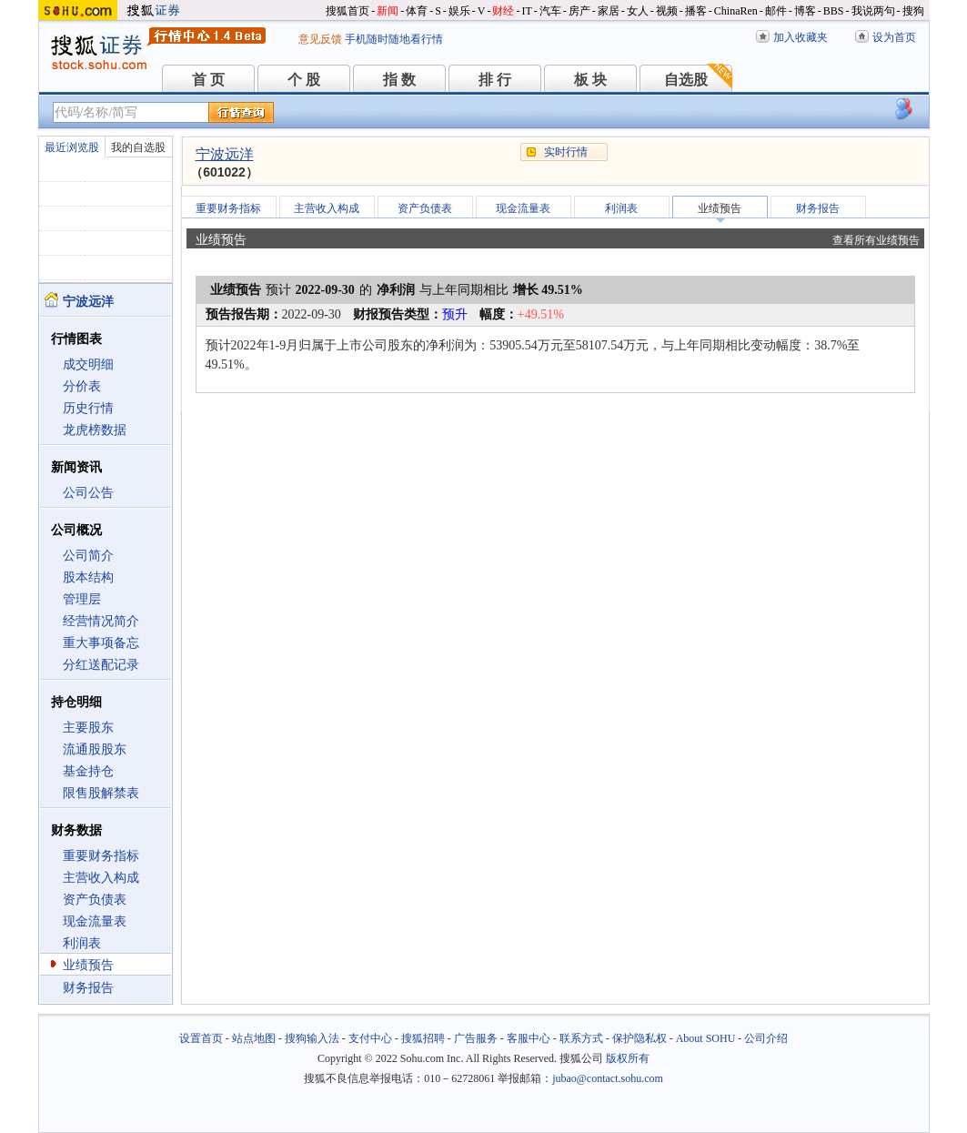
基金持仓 (88, 771)
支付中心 (370, 1038)
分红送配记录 (101, 665)
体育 (417, 11)
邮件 (776, 11)
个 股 (303, 79)
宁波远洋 (225, 154)
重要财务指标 (101, 856)
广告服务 (476, 1038)
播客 (696, 11)
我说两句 (873, 11)
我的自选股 (138, 147)
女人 (638, 11)
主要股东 (88, 727)
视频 (667, 11)
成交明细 (88, 364)
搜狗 (913, 11)
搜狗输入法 (312, 1038)
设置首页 (201, 1038)
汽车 (550, 11)
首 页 (208, 79)
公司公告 (88, 493)
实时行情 (566, 152)
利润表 (82, 943)
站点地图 (254, 1038)
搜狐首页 (347, 11)
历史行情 (88, 408)
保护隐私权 (639, 1038)
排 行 (494, 79)
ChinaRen (736, 11)
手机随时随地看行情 (394, 39)
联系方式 (581, 1038)
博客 (805, 11)
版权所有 (628, 1058)
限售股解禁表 (101, 793)
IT (526, 11)
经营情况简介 (101, 621)
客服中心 (528, 1038)
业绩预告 (88, 965)
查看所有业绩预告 (876, 240)
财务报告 (88, 988)
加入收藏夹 (800, 37)
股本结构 (88, 577)
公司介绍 (766, 1038)
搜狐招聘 (423, 1038)
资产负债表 (94, 899)
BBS (833, 11)
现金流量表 (94, 921)
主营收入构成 (101, 878)
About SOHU (706, 1038)
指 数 (399, 79)
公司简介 (88, 555)
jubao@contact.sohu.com (607, 1078)
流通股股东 (94, 749)
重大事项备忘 (101, 643)
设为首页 (894, 37)
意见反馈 (320, 39)
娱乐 (459, 11)
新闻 (387, 11)
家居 (608, 11)
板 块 (590, 79)
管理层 (82, 599)
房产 (579, 11)
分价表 (82, 386)
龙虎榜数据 (94, 430)
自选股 (686, 79)
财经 (503, 11)
